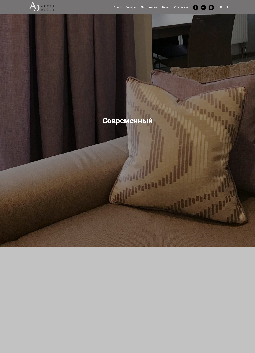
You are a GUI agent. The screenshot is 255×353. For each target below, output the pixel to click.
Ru (228, 7)
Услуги (131, 7)
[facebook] (195, 7)
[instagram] (211, 7)
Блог (165, 7)
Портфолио (149, 7)
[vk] (203, 7)
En (221, 7)
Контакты (181, 7)
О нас (117, 7)
